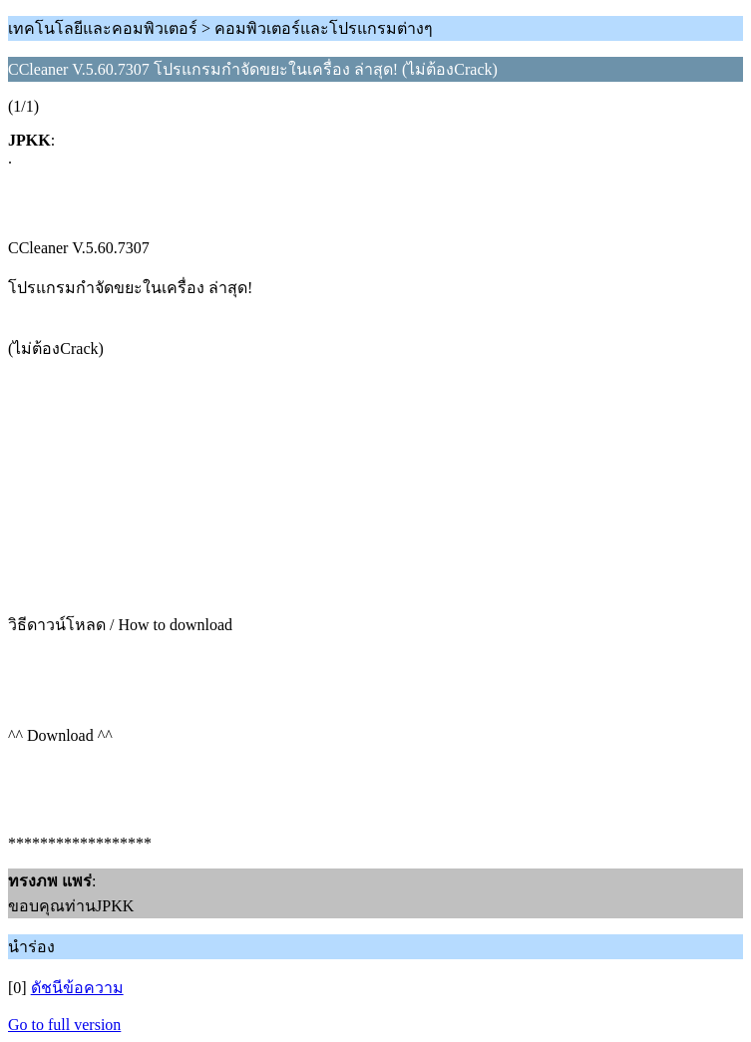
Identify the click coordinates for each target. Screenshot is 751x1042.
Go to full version (64, 1024)
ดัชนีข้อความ (77, 987)
